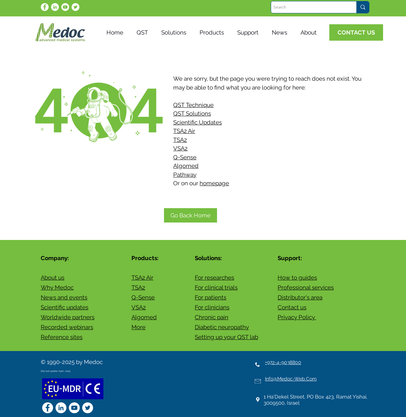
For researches (214, 277)
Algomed (186, 165)
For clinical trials (216, 287)
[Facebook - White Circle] (45, 7)
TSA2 (180, 139)
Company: (55, 258)
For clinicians (212, 307)
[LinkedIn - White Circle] (55, 7)
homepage (214, 183)
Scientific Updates (197, 122)
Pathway (184, 174)
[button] (281, 32)
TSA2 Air (184, 130)
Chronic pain (211, 317)
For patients (210, 297)
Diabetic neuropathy (222, 327)
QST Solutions (192, 113)
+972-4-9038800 (283, 362)
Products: (144, 258)
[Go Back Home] (190, 215)
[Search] (308, 7)
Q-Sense (184, 157)
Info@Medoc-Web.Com (291, 378)
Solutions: (208, 258)
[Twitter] (75, 7)
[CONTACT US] (356, 32)
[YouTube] (65, 7)
